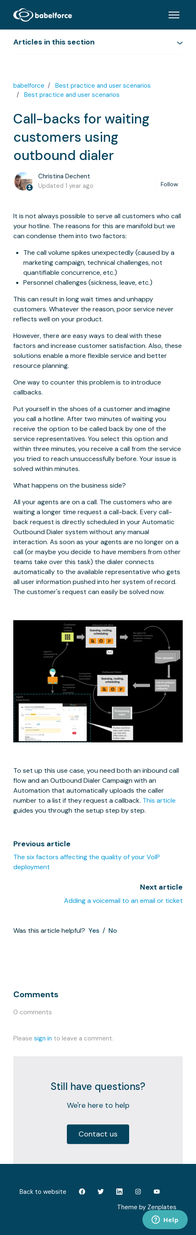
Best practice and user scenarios (103, 85)
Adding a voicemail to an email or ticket (123, 900)
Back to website (43, 1192)
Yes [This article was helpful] (93, 930)
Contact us (98, 1134)
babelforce (28, 85)
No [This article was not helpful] (112, 930)
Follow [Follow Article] (169, 184)
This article (159, 800)
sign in (43, 1038)
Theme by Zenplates (146, 1206)
